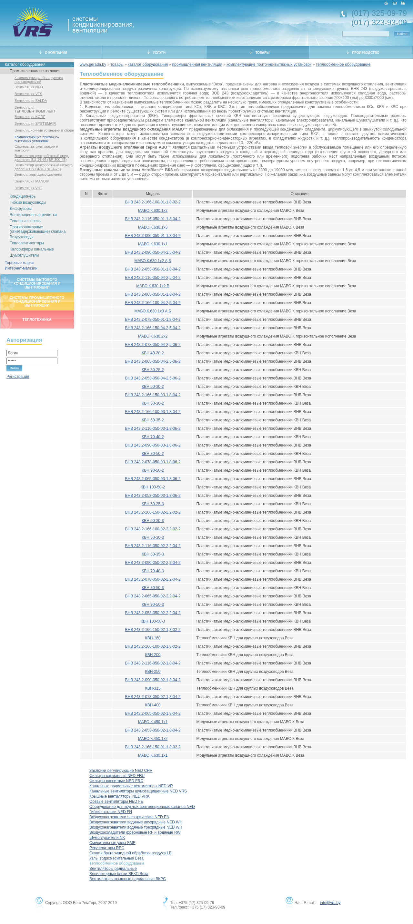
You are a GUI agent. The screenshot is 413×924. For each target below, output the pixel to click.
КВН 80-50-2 (153, 453)
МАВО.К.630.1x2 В (152, 286)
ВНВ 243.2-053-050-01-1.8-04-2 (152, 269)
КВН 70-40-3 (153, 571)
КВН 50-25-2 (153, 370)
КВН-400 (153, 705)
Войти (14, 368)
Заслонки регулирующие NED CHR (121, 770)
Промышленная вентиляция (35, 71)
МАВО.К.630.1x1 (152, 244)
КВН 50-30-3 (153, 520)
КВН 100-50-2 (153, 487)
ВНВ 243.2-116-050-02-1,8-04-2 (152, 663)
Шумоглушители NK (107, 837)
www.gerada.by (93, 64)
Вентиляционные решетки (33, 214)
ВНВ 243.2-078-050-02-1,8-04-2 (152, 696)
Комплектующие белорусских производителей (39, 80)
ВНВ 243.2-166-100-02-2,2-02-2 (152, 529)
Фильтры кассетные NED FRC (116, 781)
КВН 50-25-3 (153, 504)
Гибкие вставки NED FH (110, 812)
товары (116, 64)
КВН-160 (153, 638)
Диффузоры (21, 208)
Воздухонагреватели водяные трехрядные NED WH (135, 827)
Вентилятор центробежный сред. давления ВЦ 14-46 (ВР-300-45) (42, 158)
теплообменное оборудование (343, 64)
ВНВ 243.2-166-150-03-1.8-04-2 (152, 395)
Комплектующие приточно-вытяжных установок (37, 139)
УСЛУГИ (156, 52)
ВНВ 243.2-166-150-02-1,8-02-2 (152, 629)
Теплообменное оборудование (117, 863)
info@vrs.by (330, 902)
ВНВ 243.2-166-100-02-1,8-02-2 (152, 646)
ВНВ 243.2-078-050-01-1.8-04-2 (152, 319)
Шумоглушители (24, 255)
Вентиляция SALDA (31, 101)
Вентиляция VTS (28, 94)
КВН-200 (153, 655)
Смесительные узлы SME (112, 842)
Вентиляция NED (29, 87)
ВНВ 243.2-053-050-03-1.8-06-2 (152, 495)
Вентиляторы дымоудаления (38, 174)
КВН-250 (153, 671)
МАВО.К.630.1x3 (152, 227)
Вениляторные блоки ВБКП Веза (118, 873)
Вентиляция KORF (30, 117)
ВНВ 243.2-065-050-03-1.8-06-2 (152, 479)
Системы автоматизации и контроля (36, 148)
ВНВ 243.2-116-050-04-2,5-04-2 (152, 277)
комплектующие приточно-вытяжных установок (269, 64)
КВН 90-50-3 (153, 604)
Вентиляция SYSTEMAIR (35, 123)
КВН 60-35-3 (153, 554)
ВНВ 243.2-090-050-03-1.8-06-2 (152, 445)
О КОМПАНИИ (53, 52)
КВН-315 (153, 688)
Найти (402, 33)
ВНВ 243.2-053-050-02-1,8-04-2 (152, 730)
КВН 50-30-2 (153, 386)
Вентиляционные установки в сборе (44, 130)
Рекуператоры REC (106, 848)
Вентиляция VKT (28, 188)
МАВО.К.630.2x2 (152, 336)
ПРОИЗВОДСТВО (363, 52)
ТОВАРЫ (259, 52)
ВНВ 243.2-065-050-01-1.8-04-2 (152, 294)
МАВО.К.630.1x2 (152, 210)
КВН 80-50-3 (153, 587)
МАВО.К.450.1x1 (152, 722)
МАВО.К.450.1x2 (152, 738)
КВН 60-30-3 (153, 537)
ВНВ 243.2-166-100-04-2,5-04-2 (152, 302)
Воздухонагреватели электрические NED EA (129, 817)
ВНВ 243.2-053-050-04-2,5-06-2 (152, 378)
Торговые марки (19, 262)
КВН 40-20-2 (153, 353)
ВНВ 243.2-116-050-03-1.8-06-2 (152, 428)
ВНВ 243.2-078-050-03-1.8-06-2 (152, 462)
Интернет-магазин (21, 268)
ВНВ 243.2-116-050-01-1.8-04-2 (152, 219)
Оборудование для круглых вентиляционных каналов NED (142, 806)
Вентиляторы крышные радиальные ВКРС (127, 879)
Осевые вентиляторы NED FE (116, 801)
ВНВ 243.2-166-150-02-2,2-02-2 (152, 512)
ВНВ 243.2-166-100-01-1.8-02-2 (152, 202)
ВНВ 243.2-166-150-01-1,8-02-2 (152, 747)
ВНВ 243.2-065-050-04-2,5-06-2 (152, 361)
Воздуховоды (22, 237)
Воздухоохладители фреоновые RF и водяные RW (135, 832)
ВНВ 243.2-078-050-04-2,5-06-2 (152, 344)
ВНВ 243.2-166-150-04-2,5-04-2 (152, 328)
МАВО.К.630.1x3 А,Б (153, 311)
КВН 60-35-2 (153, 420)
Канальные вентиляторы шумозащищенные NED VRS (138, 791)
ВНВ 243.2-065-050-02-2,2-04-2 (152, 596)
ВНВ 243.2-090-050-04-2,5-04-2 (152, 252)
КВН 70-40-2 (153, 437)
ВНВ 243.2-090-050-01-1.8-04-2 (152, 235)
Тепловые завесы (25, 221)
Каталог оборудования (25, 64)
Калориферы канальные (32, 249)
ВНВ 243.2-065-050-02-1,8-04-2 (152, 713)
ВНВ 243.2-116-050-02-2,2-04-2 (152, 546)
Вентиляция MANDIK (32, 181)
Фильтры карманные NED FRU (117, 775)
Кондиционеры (23, 196)
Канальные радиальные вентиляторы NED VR (131, 786)
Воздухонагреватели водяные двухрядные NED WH (135, 822)
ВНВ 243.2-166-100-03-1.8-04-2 (152, 411)
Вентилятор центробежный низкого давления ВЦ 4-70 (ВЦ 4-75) (44, 167)
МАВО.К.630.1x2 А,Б (153, 261)
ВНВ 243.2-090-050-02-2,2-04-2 (152, 562)
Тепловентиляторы (27, 243)
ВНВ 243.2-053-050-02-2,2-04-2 (152, 613)
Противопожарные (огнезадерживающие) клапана (37, 229)
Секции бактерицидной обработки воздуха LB (130, 853)
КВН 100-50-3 (153, 621)
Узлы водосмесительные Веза (116, 858)
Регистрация (17, 376)
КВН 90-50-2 (153, 470)
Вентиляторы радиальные (113, 868)
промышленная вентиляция (197, 64)
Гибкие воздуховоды (28, 202)
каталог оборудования (148, 64)
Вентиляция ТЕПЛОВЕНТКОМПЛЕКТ (35, 109)
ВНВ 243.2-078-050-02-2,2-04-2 (152, 579)
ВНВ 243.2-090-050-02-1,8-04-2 (152, 680)
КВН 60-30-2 (153, 403)
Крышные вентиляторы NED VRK (119, 796)
